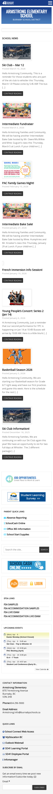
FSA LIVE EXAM (11, 612)
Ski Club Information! (15, 429)
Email (6, 781)
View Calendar (42, 669)
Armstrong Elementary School (26, 13)
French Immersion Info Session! (22, 270)
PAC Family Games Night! (18, 183)
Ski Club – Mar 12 (13, 65)
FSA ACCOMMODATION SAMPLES (21, 608)
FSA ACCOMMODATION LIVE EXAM (22, 616)
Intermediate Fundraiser (17, 124)
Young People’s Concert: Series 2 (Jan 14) (22, 312)
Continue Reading (13, 93)
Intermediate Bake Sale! (17, 224)
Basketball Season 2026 (17, 370)
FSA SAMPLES (11, 604)
